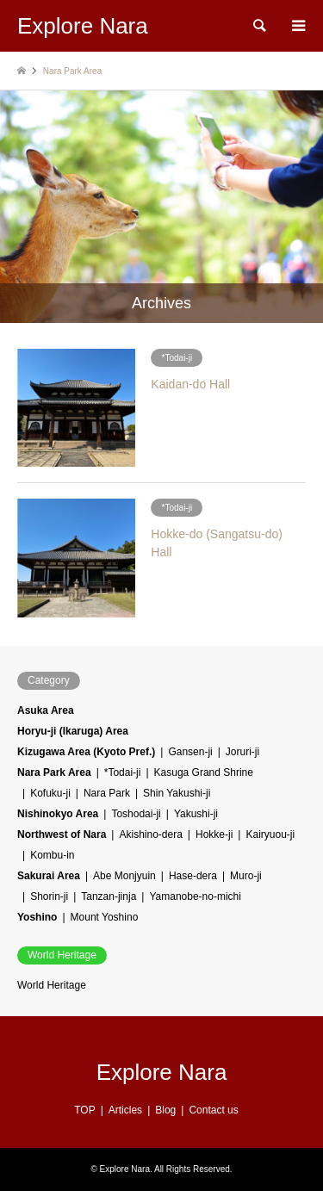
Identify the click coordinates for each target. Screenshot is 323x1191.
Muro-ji (246, 876)
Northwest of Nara (61, 834)
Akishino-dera (150, 834)
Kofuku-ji (50, 793)
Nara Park (107, 793)
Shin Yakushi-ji (176, 793)
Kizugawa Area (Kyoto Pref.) (86, 752)
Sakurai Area (48, 876)
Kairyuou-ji (270, 834)
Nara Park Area (54, 772)
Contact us (213, 1110)
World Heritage (51, 985)
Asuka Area (45, 710)
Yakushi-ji (196, 814)
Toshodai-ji (135, 814)
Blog (165, 1110)
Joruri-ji (242, 752)
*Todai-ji (122, 772)
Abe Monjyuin (124, 876)
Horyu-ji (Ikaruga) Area (72, 731)
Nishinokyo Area (57, 814)
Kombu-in (52, 855)
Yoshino (37, 917)
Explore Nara (161, 1072)
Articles (125, 1110)
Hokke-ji (214, 834)
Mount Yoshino (105, 917)
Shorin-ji (49, 896)
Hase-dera (193, 876)
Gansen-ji (190, 752)
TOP (84, 1110)
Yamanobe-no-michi (195, 896)
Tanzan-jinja (108, 896)
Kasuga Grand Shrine (203, 772)
